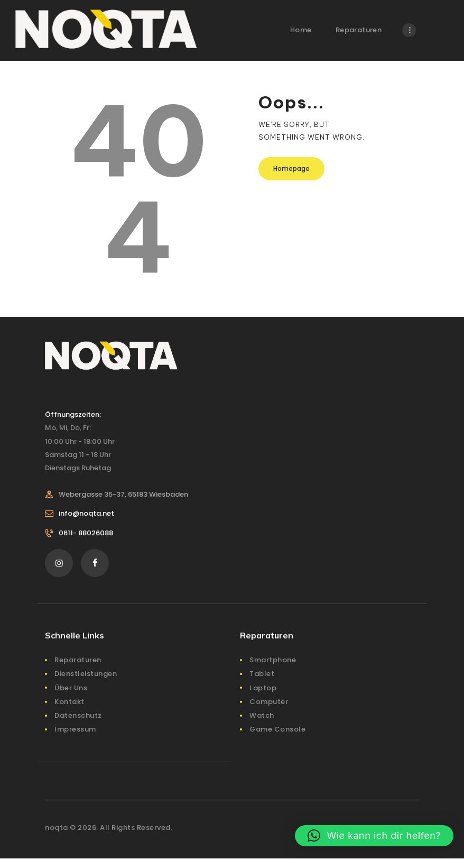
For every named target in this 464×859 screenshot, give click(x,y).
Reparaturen (77, 660)
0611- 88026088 (86, 533)
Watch (261, 715)
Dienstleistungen (85, 674)
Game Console (277, 729)
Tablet (261, 674)
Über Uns (70, 688)
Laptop (262, 688)
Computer (268, 702)
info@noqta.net (86, 513)
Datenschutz (78, 715)
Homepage (291, 168)
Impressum (75, 729)
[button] (374, 835)
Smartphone (272, 660)
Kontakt (69, 702)
